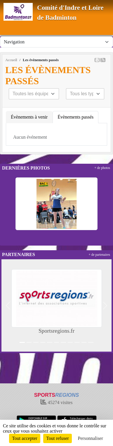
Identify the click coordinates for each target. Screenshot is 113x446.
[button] (8, 305)
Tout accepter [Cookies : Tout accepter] (24, 438)
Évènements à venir (29, 116)
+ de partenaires (99, 254)
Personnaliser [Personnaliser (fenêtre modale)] (90, 438)
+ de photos (102, 168)
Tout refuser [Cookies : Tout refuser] (57, 438)
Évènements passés (75, 116)
